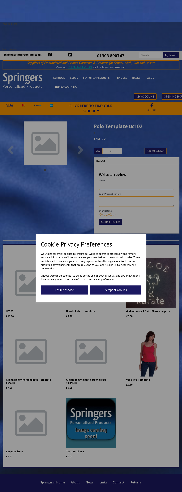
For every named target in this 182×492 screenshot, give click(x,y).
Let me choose (64, 290)
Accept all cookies (116, 290)
